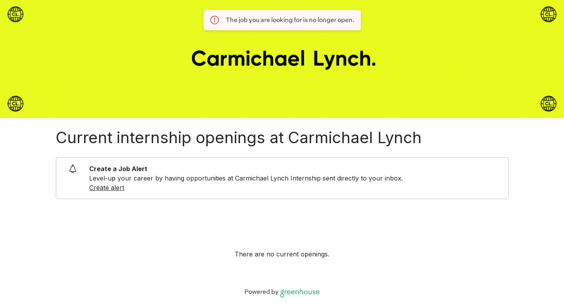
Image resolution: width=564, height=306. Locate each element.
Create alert (106, 188)
